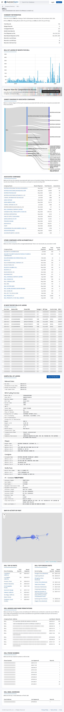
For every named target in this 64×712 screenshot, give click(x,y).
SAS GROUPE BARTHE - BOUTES (11, 233)
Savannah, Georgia (8, 590)
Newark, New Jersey (9, 583)
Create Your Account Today (51, 91)
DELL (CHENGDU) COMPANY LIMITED (13, 209)
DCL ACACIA (53, 149)
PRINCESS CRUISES (8, 221)
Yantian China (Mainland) (41, 582)
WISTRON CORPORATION (56, 124)
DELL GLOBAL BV (8, 291)
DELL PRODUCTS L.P (55, 153)
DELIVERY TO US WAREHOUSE (11, 251)
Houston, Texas (8, 581)
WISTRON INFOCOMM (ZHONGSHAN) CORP (39, 129)
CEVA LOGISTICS (54, 163)
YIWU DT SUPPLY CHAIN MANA (11, 216)
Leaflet (46, 561)
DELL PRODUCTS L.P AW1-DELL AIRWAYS (14, 298)
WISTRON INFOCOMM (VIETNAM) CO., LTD (38, 144)
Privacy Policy (45, 710)
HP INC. (52, 167)
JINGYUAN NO (7, 223)
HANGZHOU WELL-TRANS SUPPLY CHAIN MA (15, 211)
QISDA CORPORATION (55, 165)
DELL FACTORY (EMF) (9, 286)
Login (52, 2)
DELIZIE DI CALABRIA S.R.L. (10, 267)
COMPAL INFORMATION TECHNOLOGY (37, 148)
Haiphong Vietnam (39, 576)
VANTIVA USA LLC (54, 171)
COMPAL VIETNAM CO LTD (34, 155)
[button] (4, 515)
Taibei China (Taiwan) (40, 584)
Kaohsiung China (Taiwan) (41, 598)
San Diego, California (9, 594)
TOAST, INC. (53, 152)
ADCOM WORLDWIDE (9, 230)
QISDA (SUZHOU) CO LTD (56, 164)
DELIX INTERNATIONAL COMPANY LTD (13, 262)
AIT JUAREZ (52, 150)
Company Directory (10, 6)
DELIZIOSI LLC (7, 269)
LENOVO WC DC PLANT (55, 156)
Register (59, 2)
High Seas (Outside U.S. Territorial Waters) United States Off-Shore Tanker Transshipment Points (41, 594)
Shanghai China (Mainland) (41, 573)
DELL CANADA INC (8, 279)
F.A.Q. (60, 710)
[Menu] (2, 2)
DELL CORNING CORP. (9, 281)
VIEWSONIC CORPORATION (57, 147)
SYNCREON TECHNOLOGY (56, 154)
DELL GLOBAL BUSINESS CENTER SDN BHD (14, 288)
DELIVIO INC (7, 260)
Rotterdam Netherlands (40, 587)
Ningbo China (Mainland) (41, 601)
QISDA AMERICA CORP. (55, 161)
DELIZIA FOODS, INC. (9, 265)
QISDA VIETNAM (32, 151)
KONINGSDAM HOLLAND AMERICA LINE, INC (15, 228)
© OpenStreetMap (52, 561)
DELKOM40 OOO (8, 274)
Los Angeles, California (7, 578)
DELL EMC (6, 284)
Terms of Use (53, 710)
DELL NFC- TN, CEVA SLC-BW (11, 293)
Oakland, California (8, 592)
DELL (7, 130)
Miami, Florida (7, 597)
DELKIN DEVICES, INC (9, 272)
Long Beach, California (7, 574)
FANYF (5, 226)
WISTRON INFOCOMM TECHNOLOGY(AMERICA (39, 116)
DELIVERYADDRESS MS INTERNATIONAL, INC (15, 258)
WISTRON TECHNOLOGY (56, 120)
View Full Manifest (53, 377)
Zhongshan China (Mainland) (39, 579)
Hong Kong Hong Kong (40, 589)
